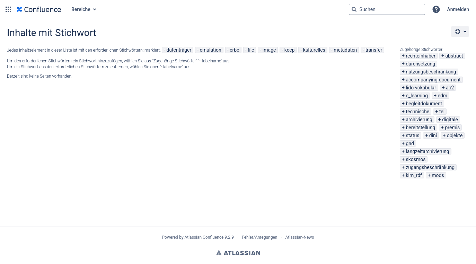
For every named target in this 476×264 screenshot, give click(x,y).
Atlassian (238, 252)
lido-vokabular (421, 87)
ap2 (450, 87)
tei (441, 111)
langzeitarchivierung (427, 151)
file (251, 50)
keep (289, 50)
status (412, 135)
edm (443, 95)
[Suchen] (354, 9)
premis (452, 127)
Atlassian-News (299, 237)
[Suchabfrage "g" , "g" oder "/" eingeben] (387, 9)
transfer (373, 50)
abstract (454, 56)
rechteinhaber (420, 56)
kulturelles (314, 50)
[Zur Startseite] (38, 9)
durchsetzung (420, 64)
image (269, 50)
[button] (8, 9)
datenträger (178, 50)
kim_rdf (414, 175)
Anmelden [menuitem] (458, 9)
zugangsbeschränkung (430, 167)
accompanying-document (433, 79)
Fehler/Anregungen (259, 237)
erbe (234, 50)
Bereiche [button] (80, 9)
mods (438, 175)
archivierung (419, 119)
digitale (450, 119)
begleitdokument (424, 103)
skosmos (415, 159)
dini (433, 135)
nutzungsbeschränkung (431, 71)
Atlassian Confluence (204, 237)
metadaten (345, 50)
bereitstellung (420, 127)
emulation (210, 50)
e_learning (417, 95)
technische (417, 111)
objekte (455, 135)
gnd (410, 143)
